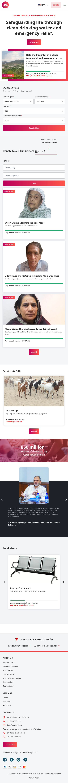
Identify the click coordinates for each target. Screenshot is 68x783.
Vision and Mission (10, 666)
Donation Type (8, 97)
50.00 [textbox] (6, 120)
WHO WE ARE (34, 42)
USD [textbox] (6, 111)
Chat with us (10, 744)
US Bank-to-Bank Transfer (47, 645)
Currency (6, 106)
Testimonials (8, 682)
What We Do (8, 670)
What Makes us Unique (12, 678)
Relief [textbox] (40, 151)
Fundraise (7, 705)
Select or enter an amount (12, 116)
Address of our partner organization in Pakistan (22, 729)
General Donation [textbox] (11, 101)
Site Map (7, 692)
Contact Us (8, 712)
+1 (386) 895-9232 (14, 721)
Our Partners (8, 686)
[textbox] (41, 5)
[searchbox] (11, 167)
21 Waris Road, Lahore (16, 733)
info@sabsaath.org (14, 725)
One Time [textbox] (40, 101)
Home (5, 698)
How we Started (9, 662)
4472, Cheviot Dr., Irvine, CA (18, 717)
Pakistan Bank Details (19, 645)
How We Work (8, 674)
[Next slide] (66, 500)
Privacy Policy (34, 778)
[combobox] (43, 5)
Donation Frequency (42, 97)
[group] (34, 582)
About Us (8, 657)
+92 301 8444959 (14, 737)
